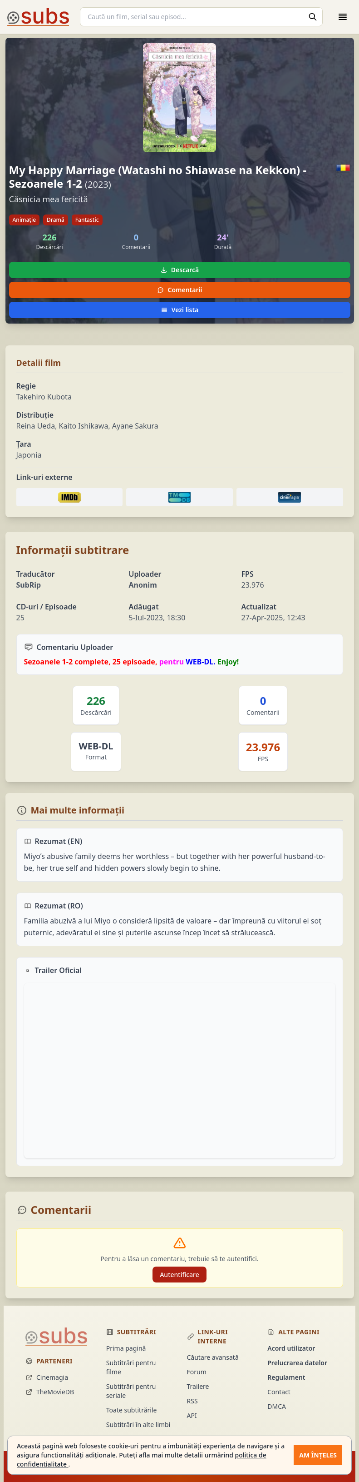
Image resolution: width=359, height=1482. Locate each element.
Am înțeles (318, 1455)
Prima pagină (126, 1348)
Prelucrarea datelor (297, 1362)
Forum (197, 1371)
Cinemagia (46, 1377)
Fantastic (87, 220)
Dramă (55, 220)
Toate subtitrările (131, 1410)
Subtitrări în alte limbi (138, 1424)
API (192, 1415)
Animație (24, 220)
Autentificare (179, 1274)
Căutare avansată (213, 1357)
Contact (278, 1391)
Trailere (198, 1386)
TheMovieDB (49, 1391)
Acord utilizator (291, 1348)
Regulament (286, 1377)
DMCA (276, 1406)
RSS (192, 1401)
